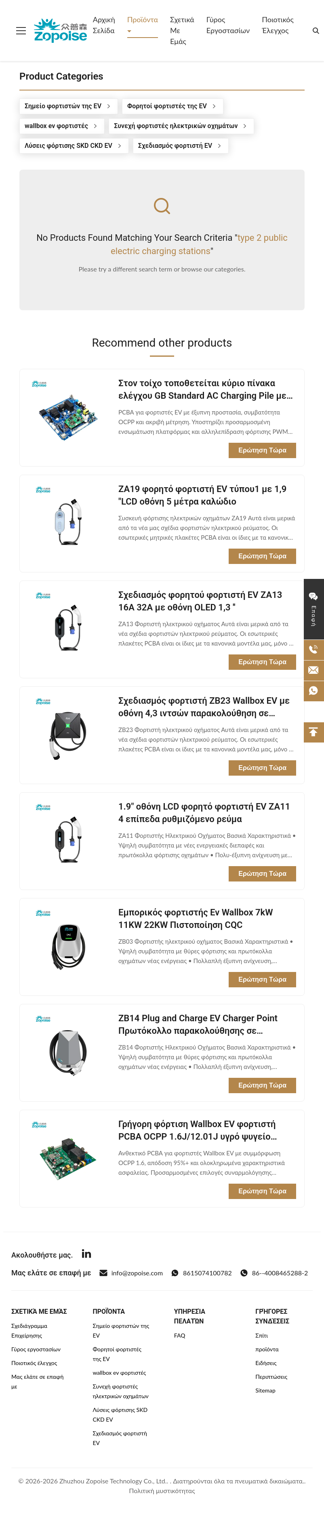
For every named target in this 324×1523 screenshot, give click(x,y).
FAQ (179, 1335)
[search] (316, 30)
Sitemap (265, 1390)
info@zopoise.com (131, 1273)
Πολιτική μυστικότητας (162, 1490)
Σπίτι (261, 1335)
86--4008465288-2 (274, 1273)
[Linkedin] (86, 1254)
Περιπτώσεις (271, 1376)
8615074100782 (201, 1273)
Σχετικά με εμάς (182, 30)
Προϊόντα (142, 19)
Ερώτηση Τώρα (262, 450)
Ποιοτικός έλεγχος (278, 25)
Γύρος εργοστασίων (228, 25)
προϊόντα (267, 1349)
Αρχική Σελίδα (104, 25)
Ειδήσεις (265, 1362)
